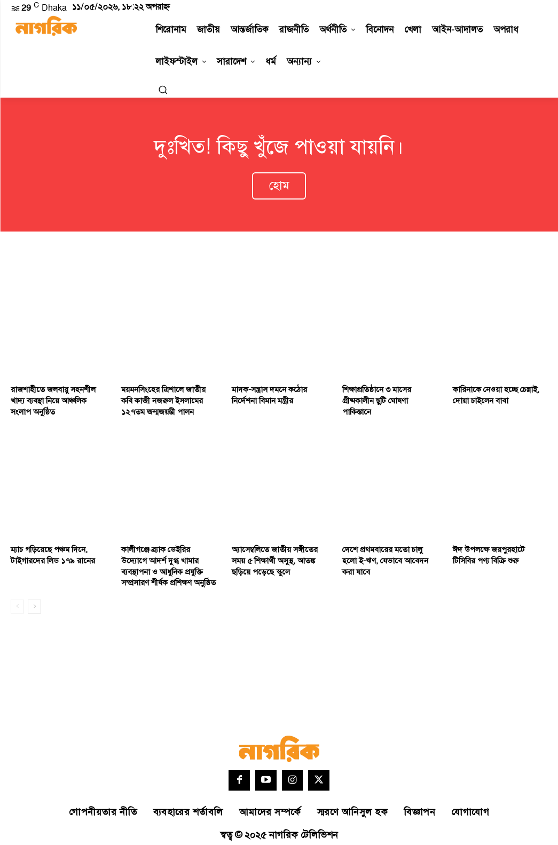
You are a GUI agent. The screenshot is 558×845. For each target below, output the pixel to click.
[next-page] (34, 600)
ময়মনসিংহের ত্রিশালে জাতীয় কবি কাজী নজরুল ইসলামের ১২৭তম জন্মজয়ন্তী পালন (166, 397)
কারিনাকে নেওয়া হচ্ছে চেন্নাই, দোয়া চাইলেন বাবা (493, 392)
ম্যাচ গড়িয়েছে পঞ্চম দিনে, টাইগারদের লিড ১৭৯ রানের (48, 550)
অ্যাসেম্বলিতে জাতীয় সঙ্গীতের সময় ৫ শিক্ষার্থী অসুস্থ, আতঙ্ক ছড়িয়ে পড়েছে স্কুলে (278, 555)
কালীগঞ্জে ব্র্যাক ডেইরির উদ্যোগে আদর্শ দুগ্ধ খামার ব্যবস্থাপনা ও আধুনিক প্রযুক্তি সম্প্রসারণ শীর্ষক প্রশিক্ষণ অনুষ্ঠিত (165, 560)
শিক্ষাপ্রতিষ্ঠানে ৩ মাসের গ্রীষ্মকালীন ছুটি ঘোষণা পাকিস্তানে (386, 392)
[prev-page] (17, 600)
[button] (163, 89)
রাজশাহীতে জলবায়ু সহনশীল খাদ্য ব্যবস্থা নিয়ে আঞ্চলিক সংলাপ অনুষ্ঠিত (57, 397)
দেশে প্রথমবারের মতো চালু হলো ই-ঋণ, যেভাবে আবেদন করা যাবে (388, 550)
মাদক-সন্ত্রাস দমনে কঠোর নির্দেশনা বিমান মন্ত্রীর (266, 392)
